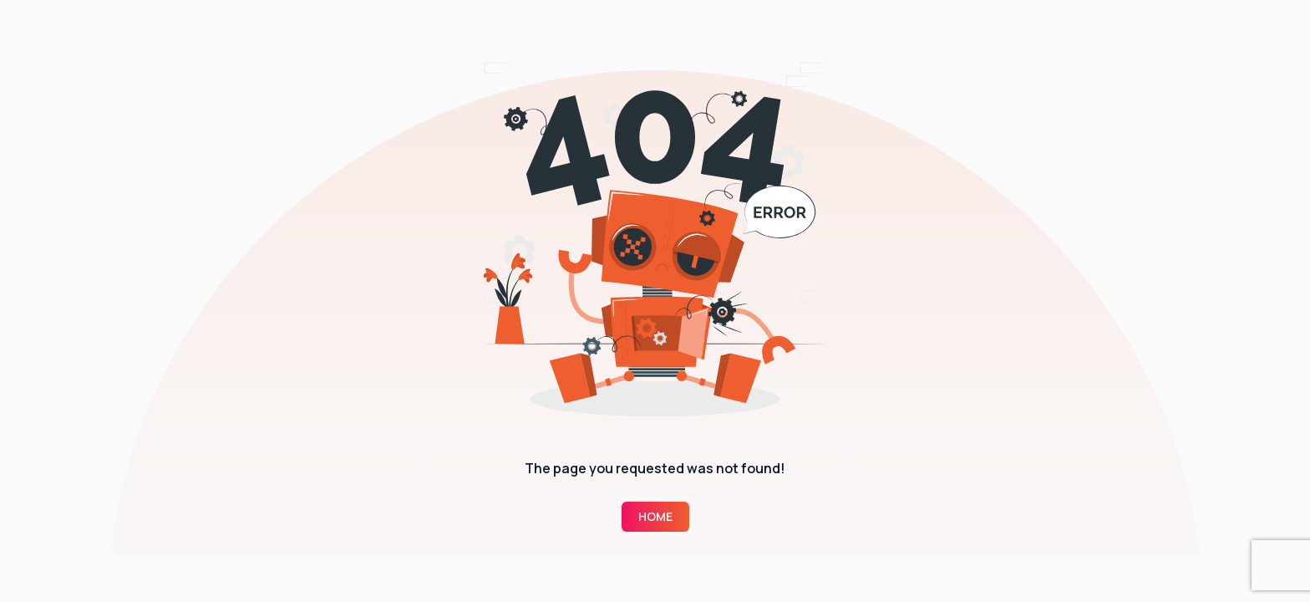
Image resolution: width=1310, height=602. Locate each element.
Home (655, 516)
